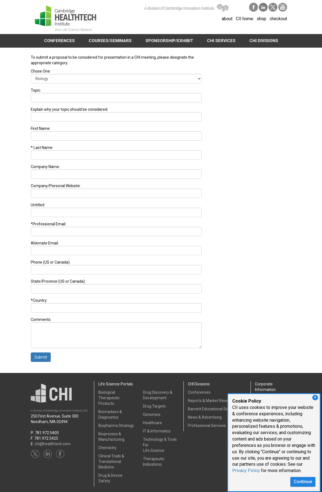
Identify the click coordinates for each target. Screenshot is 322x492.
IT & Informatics (157, 431)
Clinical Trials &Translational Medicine (111, 461)
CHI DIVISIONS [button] (263, 40)
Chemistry (107, 447)
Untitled (37, 205)
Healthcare (152, 423)
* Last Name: (42, 147)
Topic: (36, 90)
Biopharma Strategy (116, 425)
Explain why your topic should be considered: (69, 109)
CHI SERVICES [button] (221, 40)
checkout (278, 18)
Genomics (151, 414)
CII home (244, 18)
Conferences (199, 392)
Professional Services (207, 425)
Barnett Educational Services (213, 409)
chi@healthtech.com (53, 444)
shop (261, 18)
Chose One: (41, 71)
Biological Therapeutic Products (109, 398)
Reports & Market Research (212, 400)
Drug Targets (154, 406)
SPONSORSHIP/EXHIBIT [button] (169, 40)
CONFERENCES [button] (59, 40)
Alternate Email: (45, 243)
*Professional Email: (48, 224)
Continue (303, 481)
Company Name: (45, 166)
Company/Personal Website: (56, 186)
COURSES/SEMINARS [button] (110, 40)
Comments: (41, 319)
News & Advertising (205, 417)
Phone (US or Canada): (50, 262)
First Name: (40, 128)
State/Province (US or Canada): (58, 281)
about (227, 18)
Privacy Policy (246, 470)
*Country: (39, 300)
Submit (40, 357)
